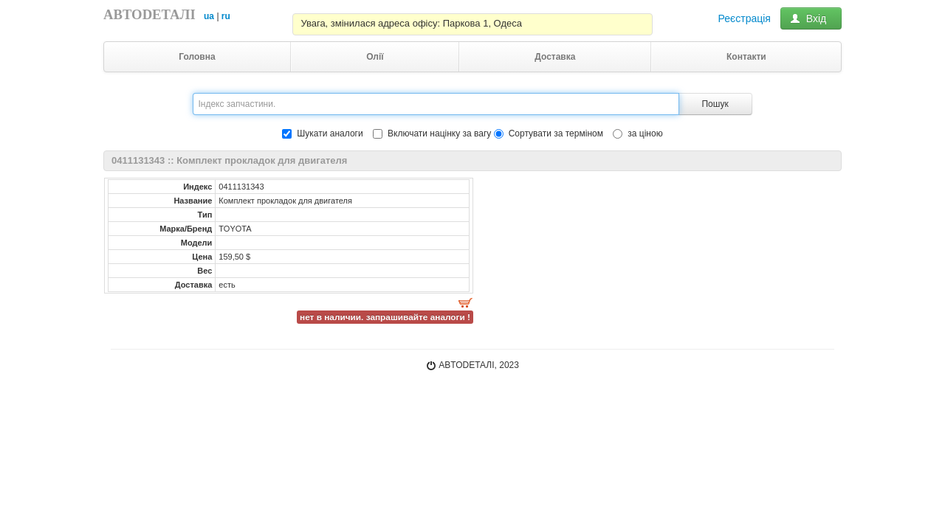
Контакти (746, 57)
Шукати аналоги (322, 133)
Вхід (811, 18)
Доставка (555, 57)
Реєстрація (744, 18)
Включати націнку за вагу (439, 133)
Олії (375, 57)
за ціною (637, 133)
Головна (197, 57)
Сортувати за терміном (548, 133)
